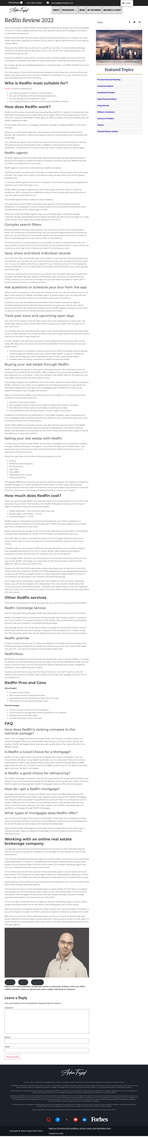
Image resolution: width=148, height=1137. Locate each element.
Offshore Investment (105, 112)
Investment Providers (106, 92)
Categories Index (56, 1134)
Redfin (8, 89)
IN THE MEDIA (94, 10)
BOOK (82, 10)
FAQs (23, 982)
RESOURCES (69, 10)
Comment (9, 1008)
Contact (37, 982)
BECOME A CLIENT (112, 10)
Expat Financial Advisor (107, 99)
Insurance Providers (105, 118)
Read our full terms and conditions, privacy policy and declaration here (80, 1129)
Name (8, 1037)
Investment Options (105, 86)
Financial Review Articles (107, 131)
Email (8, 1047)
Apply (10, 982)
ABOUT (56, 10)
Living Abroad (103, 105)
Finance (100, 125)
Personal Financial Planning (108, 80)
